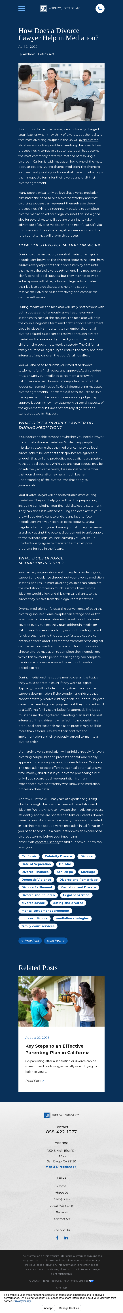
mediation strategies (72, 918)
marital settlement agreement (45, 910)
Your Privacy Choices (78, 1280)
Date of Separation (36, 864)
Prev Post (30, 940)
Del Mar (65, 864)
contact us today (47, 842)
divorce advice (33, 903)
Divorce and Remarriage (79, 879)
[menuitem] (61, 1287)
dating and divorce (68, 903)
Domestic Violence (36, 879)
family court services (38, 926)
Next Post (56, 940)
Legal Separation (76, 895)
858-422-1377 (61, 1132)
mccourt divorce (35, 918)
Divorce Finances (35, 872)
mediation (48, 254)
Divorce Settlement (37, 887)
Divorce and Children (38, 895)
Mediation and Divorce (78, 887)
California (29, 856)
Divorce (86, 856)
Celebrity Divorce (58, 856)
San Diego (65, 872)
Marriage (88, 872)
